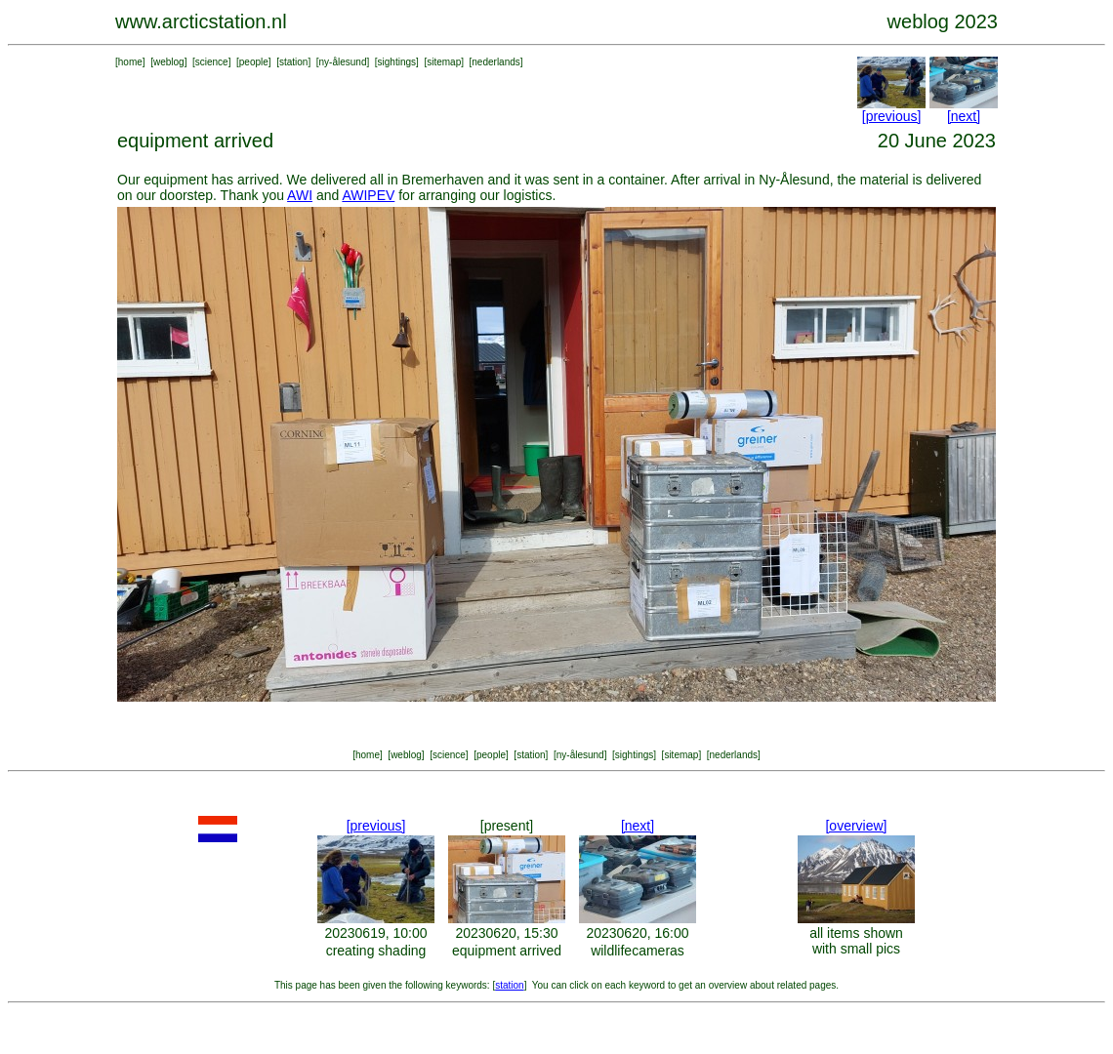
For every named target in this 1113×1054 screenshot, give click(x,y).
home (130, 62)
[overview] (855, 825)
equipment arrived (506, 950)
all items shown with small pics (856, 940)
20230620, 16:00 (637, 933)
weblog (169, 62)
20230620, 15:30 (506, 933)
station (293, 62)
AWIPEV (368, 195)
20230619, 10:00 (375, 933)
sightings (397, 62)
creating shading (376, 950)
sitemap (444, 62)
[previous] (892, 116)
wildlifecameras (637, 950)
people (253, 62)
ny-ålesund (343, 62)
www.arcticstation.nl (201, 21)
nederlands (495, 62)
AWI (299, 195)
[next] (963, 116)
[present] (506, 825)
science (211, 62)
